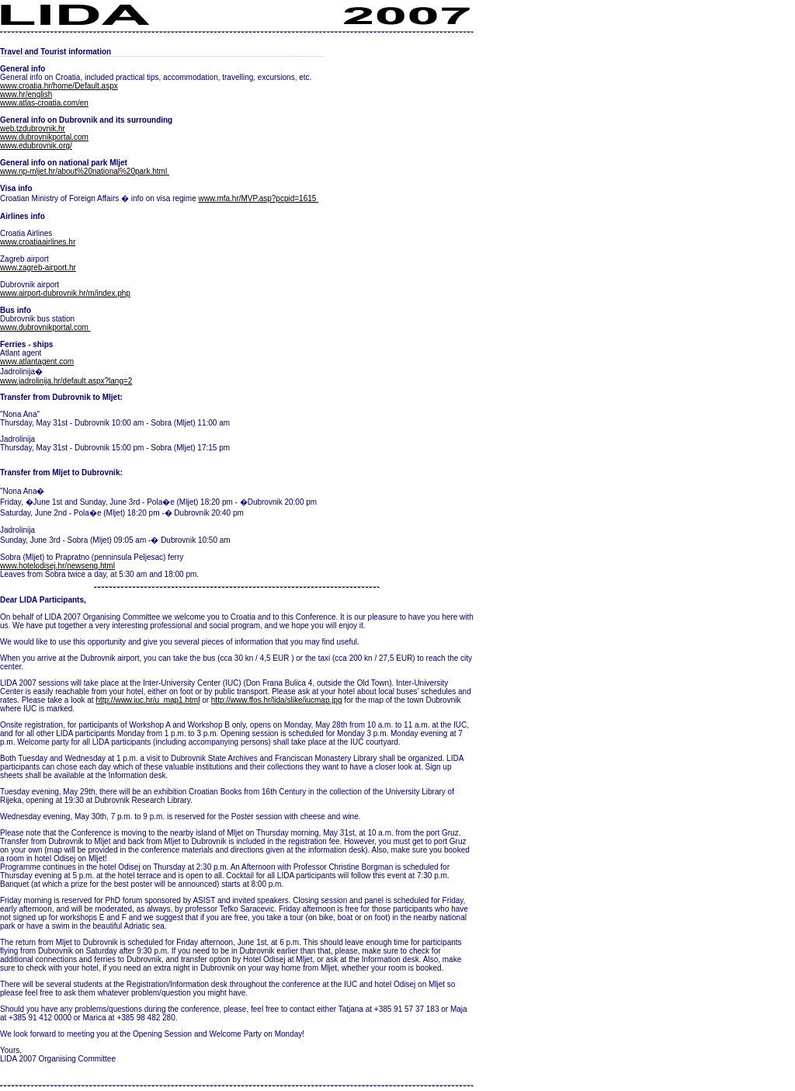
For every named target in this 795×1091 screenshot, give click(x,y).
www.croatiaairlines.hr (37, 242)
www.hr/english (26, 94)
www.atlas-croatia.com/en (44, 103)
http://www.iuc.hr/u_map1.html (147, 700)
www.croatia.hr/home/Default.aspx (59, 86)
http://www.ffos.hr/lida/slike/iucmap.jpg (276, 700)
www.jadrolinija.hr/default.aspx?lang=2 (66, 381)
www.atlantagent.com (37, 361)
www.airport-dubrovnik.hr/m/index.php (65, 293)
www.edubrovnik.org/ (36, 145)
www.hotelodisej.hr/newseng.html (57, 565)
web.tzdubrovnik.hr (32, 128)
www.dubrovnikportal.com (44, 137)
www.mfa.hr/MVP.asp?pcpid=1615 (258, 198)
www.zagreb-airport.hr (38, 267)
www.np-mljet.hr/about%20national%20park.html (84, 171)
